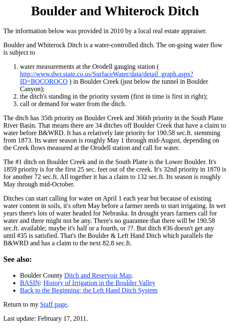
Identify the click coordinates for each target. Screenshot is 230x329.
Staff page (53, 304)
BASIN (30, 282)
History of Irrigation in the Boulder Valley (99, 282)
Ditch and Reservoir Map (98, 275)
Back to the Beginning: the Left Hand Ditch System (89, 290)
